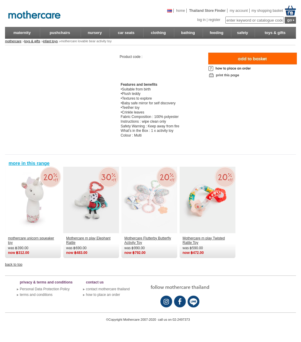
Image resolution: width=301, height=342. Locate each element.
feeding (216, 32)
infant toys (50, 41)
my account (239, 11)
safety (242, 32)
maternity (22, 32)
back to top (13, 264)
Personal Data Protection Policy (45, 289)
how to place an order (103, 295)
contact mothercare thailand (108, 289)
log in (201, 20)
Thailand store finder (207, 11)
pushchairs (60, 32)
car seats (126, 32)
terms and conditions (36, 295)
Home (180, 11)
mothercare (13, 41)
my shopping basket (266, 11)
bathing (188, 32)
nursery (95, 32)
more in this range (29, 163)
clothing (158, 32)
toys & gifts (275, 32)
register (214, 20)
